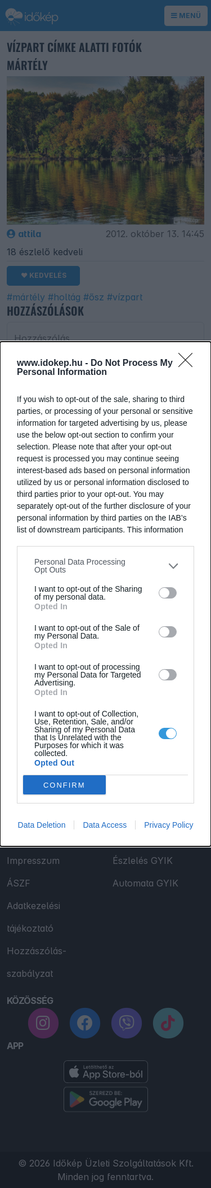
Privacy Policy (168, 824)
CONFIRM (64, 785)
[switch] (168, 593)
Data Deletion (42, 824)
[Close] (189, 363)
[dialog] (105, 594)
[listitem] (105, 566)
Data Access (105, 824)
